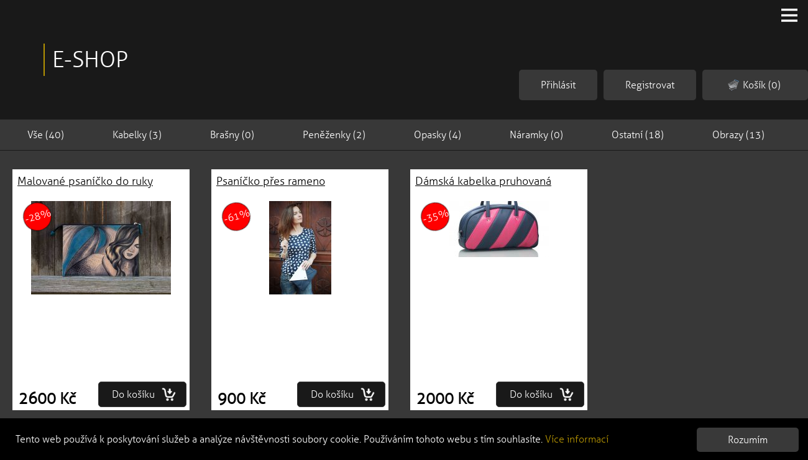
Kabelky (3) (137, 135)
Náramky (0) (536, 135)
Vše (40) (45, 135)
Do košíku (144, 394)
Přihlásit (558, 85)
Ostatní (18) (638, 135)
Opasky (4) (437, 135)
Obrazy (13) (738, 135)
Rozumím (748, 440)
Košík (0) (754, 85)
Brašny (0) (232, 135)
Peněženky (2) (334, 135)
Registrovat (649, 85)
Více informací (576, 439)
